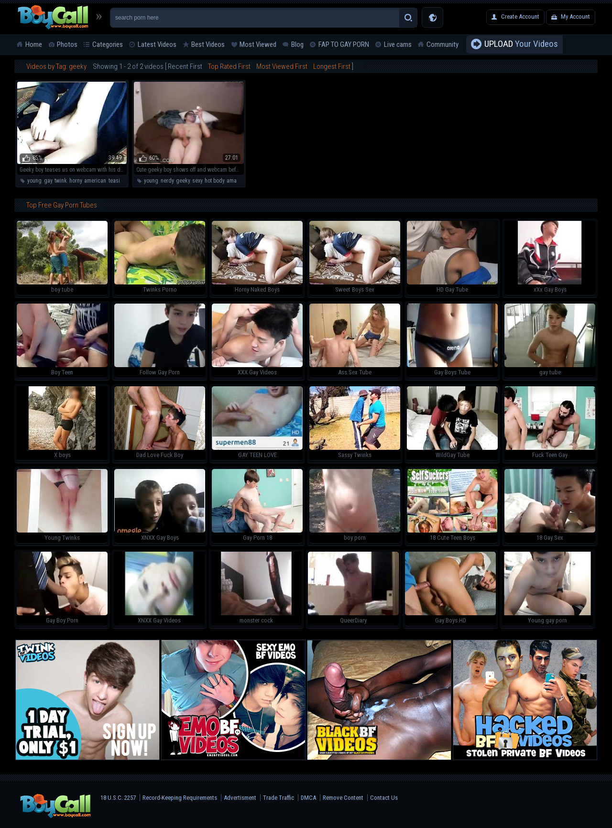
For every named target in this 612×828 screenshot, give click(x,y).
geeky (183, 180)
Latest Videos (157, 44)
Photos (67, 44)
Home (33, 44)
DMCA (308, 797)
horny (75, 180)
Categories (107, 44)
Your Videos (521, 44)
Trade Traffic (278, 797)
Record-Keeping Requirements (179, 797)
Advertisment (240, 797)
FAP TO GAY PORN (343, 44)
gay (48, 180)
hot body (214, 180)
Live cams (398, 44)
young (34, 180)
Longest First (331, 66)
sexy (197, 180)
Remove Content (343, 797)
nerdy (167, 180)
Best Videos (208, 44)
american (95, 180)
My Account (575, 16)
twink (61, 180)
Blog (297, 44)
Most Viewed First (281, 66)
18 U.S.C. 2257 (118, 797)
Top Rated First (229, 66)
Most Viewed (258, 44)
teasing (117, 180)
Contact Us (384, 797)
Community (442, 44)
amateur (236, 180)
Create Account (520, 16)
